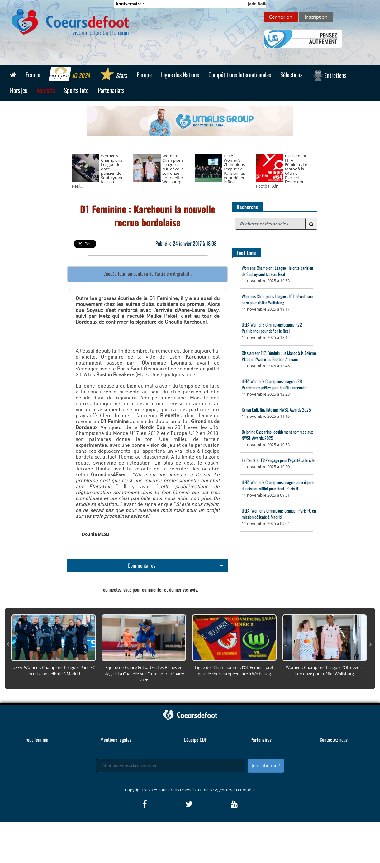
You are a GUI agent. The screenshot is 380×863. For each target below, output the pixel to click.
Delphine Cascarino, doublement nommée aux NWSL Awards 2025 (277, 434)
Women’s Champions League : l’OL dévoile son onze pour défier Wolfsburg (277, 299)
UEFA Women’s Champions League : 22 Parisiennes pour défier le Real (272, 327)
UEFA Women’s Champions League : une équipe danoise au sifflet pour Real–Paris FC (278, 485)
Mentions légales (115, 780)
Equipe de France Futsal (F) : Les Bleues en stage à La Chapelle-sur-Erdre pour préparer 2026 (144, 714)
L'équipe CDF (195, 780)
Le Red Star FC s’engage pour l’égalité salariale (278, 460)
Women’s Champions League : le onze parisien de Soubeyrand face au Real (277, 271)
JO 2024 (70, 74)
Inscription (316, 17)
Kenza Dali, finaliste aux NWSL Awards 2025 (276, 409)
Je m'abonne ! (266, 806)
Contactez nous (334, 780)
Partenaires (261, 780)
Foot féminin (36, 780)
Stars (114, 74)
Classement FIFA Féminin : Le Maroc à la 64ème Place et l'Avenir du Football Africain (279, 356)
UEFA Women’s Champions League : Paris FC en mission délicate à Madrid (279, 513)
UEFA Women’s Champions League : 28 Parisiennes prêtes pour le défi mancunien (274, 384)
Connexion (280, 17)
